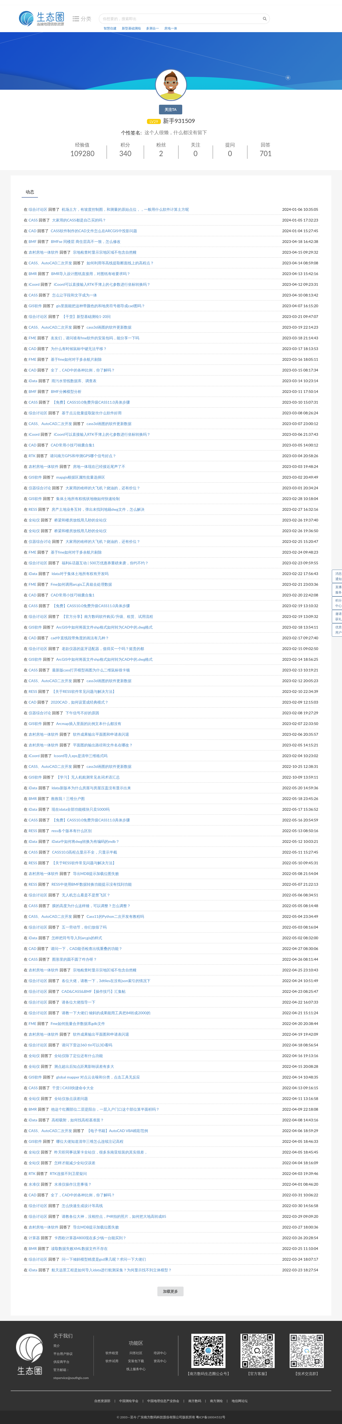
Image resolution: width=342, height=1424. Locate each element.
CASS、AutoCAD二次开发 (50, 263)
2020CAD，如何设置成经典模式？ (79, 702)
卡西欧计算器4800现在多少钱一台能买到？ (90, 1237)
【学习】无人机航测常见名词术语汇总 (88, 777)
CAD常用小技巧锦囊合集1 (73, 445)
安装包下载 (136, 1361)
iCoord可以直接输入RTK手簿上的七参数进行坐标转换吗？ (102, 284)
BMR (33, 273)
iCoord (34, 284)
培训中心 (160, 1353)
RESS (33, 509)
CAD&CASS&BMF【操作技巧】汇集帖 (94, 991)
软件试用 (112, 1361)
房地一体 (170, 28)
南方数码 (194, 1401)
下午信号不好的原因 (82, 713)
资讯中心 (160, 1361)
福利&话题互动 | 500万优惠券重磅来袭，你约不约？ (105, 563)
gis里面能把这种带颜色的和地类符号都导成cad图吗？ (100, 305)
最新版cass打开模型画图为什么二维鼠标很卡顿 (91, 670)
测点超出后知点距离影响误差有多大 (84, 1066)
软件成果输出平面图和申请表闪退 (101, 734)
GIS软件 (35, 305)
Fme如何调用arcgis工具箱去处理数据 (81, 584)
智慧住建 (110, 28)
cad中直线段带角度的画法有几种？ (80, 638)
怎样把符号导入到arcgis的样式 (77, 937)
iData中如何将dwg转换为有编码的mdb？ (85, 841)
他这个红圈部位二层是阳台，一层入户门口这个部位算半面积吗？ (105, 1109)
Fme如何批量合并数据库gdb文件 (78, 1023)
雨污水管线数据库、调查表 (74, 380)
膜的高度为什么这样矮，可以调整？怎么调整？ (91, 905)
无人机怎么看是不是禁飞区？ (86, 895)
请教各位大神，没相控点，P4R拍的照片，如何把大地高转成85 (114, 1216)
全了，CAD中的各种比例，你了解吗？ (83, 370)
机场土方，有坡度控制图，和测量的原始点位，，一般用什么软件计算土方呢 (125, 209)
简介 (56, 1346)
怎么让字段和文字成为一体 (74, 295)
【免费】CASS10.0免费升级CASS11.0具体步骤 (91, 402)
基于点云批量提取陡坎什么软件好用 (92, 413)
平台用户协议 (63, 1354)
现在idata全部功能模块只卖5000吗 (81, 809)
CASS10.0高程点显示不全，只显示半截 (84, 852)
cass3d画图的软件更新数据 (109, 327)
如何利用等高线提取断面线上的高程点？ (120, 263)
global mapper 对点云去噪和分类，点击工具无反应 (98, 1077)
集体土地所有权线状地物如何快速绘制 (88, 498)
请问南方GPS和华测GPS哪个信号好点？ (83, 455)
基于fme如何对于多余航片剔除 (76, 359)
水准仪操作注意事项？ (73, 1184)
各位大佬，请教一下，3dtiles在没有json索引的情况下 (106, 980)
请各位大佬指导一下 (78, 1002)
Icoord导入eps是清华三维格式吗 (80, 755)
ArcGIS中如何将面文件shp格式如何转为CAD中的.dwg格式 (104, 627)
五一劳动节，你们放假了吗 (84, 927)
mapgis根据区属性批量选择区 (80, 477)
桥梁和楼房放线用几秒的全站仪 (80, 520)
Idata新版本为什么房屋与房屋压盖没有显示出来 (91, 788)
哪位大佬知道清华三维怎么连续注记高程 (89, 1141)
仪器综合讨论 (40, 488)
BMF (33, 241)
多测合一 (152, 28)
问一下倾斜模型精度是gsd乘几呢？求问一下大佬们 (104, 1259)
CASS (33, 220)
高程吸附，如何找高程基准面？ (78, 1120)
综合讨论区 (38, 209)
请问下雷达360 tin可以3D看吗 (87, 1045)
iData (33, 380)
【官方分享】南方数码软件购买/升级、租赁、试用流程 (107, 616)
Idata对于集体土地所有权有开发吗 (80, 573)
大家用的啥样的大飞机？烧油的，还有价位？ (102, 488)
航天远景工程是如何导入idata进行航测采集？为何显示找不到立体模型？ (112, 1270)
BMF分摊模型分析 (66, 391)
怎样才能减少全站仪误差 (74, 1162)
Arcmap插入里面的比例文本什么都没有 (88, 723)
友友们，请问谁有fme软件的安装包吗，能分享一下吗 (95, 338)
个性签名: (131, 132)
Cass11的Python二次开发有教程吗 (115, 916)
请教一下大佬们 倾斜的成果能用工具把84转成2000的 (106, 1012)
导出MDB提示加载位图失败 (96, 873)
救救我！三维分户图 (68, 798)
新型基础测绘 (131, 28)
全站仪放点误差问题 (71, 1098)
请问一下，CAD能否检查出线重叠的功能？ (86, 948)
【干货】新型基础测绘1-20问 (86, 316)
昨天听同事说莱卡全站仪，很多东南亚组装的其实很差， (101, 1152)
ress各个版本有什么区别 (72, 830)
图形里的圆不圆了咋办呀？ (74, 959)
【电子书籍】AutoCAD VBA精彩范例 (117, 1130)
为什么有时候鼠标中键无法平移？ (79, 348)
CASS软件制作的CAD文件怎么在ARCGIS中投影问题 (94, 230)
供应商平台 (61, 1362)
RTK (32, 455)
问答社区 (136, 1353)
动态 (30, 191)
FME (32, 338)
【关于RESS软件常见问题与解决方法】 (84, 691)
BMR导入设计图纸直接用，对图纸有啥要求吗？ (90, 273)
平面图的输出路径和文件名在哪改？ (103, 745)
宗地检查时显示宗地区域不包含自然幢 (105, 252)
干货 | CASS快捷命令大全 (73, 1087)
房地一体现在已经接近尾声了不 (99, 466)
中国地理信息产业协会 (163, 1401)
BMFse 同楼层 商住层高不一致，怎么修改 (86, 241)
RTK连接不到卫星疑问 (68, 1173)
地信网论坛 (240, 1401)
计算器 (34, 1237)
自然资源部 (102, 1401)
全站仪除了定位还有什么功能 (78, 1055)
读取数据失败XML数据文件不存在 (79, 1248)
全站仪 (34, 520)
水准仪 (34, 1184)
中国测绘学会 (128, 1401)
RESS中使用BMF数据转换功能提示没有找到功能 (92, 884)
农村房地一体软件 (44, 252)
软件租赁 (112, 1353)
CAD (32, 230)
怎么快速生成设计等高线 (82, 1205)
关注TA (171, 109)
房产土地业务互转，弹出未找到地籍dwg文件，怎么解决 (98, 509)
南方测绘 (216, 1401)
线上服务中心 (136, 1369)
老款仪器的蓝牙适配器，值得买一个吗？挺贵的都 (103, 648)
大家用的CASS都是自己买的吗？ (79, 220)
